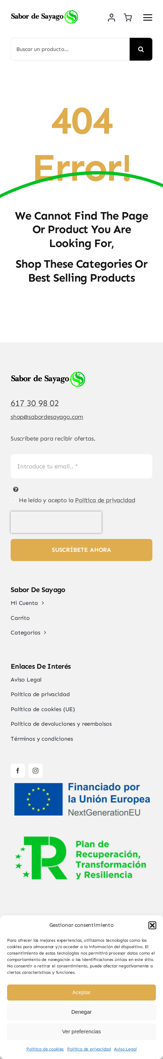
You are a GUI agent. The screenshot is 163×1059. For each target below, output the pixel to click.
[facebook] (18, 771)
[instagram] (35, 771)
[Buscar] (141, 49)
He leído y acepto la (77, 500)
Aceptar (81, 992)
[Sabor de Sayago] (44, 12)
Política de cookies (45, 1049)
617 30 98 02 (35, 403)
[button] (152, 925)
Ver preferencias (81, 1031)
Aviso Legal (125, 1049)
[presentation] (56, 522)
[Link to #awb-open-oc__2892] (147, 17)
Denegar (81, 1012)
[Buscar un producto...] (70, 49)
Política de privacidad (88, 1049)
